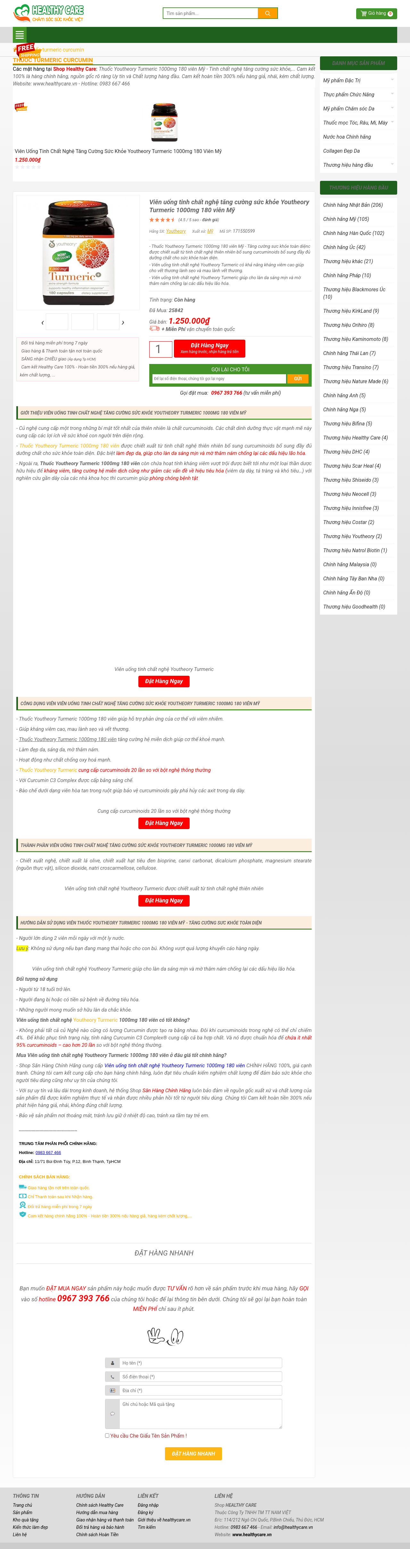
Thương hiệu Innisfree (351, 508)
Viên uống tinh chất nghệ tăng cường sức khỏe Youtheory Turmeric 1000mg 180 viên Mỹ (118, 151)
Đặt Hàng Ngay (210, 348)
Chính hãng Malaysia (350, 564)
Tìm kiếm (147, 1527)
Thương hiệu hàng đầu (348, 165)
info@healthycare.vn (293, 1527)
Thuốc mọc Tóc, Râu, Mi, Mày (355, 123)
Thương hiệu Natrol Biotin (355, 550)
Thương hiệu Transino (351, 367)
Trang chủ (22, 1505)
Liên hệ (20, 1534)
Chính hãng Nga (344, 410)
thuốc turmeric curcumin (53, 60)
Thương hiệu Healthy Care (355, 438)
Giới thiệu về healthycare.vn (164, 1519)
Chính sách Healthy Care (100, 1505)
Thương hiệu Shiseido (351, 480)
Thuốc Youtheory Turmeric (48, 770)
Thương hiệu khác (348, 261)
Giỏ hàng (380, 14)
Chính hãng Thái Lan (349, 353)
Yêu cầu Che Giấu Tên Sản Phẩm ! (146, 1436)
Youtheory (176, 231)
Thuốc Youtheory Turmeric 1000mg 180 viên (69, 446)
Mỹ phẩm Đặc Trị (341, 80)
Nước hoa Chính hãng (347, 137)
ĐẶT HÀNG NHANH (193, 1454)
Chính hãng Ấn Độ (346, 593)
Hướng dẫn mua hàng (97, 1512)
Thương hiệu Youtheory (352, 536)
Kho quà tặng (25, 1519)
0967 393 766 (226, 393)
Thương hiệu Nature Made (355, 381)
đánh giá (210, 219)
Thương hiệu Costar (348, 522)
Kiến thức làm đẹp (30, 1527)
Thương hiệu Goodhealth (354, 607)
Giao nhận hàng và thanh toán (105, 1519)
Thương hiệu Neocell (349, 494)
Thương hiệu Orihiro (348, 325)
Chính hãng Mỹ (346, 219)
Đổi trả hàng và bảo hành (100, 1527)
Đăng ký (145, 1512)
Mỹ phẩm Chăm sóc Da (348, 109)
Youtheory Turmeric (95, 1020)
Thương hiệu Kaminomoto (355, 339)
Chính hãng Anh (344, 395)
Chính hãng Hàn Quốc (353, 233)
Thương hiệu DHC (346, 452)
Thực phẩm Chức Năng (348, 95)
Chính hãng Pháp (347, 275)
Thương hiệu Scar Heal (352, 466)
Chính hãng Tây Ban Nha (353, 579)
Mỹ (210, 231)
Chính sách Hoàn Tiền (97, 1534)
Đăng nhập (148, 1505)
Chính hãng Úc (344, 247)
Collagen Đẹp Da (341, 151)
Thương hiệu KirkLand (351, 311)
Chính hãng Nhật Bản (353, 205)
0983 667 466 (244, 1527)
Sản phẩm (22, 1512)
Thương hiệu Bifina (347, 424)
